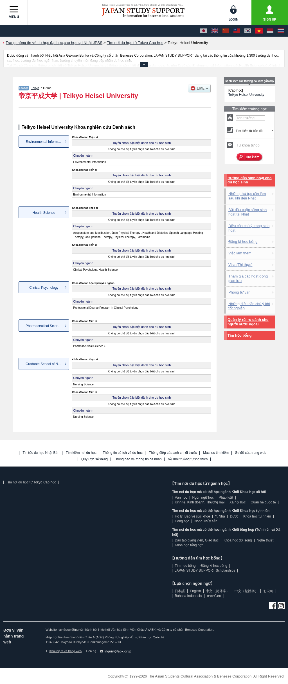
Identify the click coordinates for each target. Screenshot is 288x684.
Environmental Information (45, 142)
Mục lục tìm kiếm (216, 453)
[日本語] (203, 31)
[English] (215, 31)
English (195, 591)
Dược (234, 516)
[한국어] (248, 31)
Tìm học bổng (239, 335)
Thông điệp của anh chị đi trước (173, 453)
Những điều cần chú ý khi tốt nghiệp (249, 306)
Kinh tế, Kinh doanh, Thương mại (199, 502)
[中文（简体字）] (226, 31)
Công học (182, 521)
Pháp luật (226, 497)
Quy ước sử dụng (94, 459)
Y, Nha (220, 516)
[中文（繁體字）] (237, 31)
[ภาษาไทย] (281, 31)
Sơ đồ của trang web (250, 453)
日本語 (180, 591)
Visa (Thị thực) (240, 265)
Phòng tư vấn (239, 292)
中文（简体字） (218, 591)
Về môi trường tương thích (188, 459)
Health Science (44, 213)
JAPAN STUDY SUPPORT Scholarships (205, 570)
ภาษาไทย (214, 596)
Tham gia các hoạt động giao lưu (248, 278)
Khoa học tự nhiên (257, 516)
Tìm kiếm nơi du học (81, 453)
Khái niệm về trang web (64, 651)
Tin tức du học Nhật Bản (41, 453)
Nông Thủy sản (205, 521)
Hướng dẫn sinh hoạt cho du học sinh (250, 180)
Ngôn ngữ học (203, 497)
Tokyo (35, 88)
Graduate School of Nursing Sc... (47, 364)
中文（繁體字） (246, 591)
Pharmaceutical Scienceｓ (45, 326)
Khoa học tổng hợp (189, 545)
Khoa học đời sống (238, 540)
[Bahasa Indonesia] (270, 31)
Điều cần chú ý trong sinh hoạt (248, 228)
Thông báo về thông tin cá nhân (138, 459)
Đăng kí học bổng (242, 241)
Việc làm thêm (239, 253)
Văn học (181, 497)
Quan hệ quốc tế (263, 502)
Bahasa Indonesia (188, 596)
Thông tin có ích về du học (122, 453)
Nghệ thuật (265, 540)
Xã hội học (238, 502)
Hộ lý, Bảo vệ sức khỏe (192, 516)
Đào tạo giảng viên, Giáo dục (197, 540)
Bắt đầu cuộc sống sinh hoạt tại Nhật (247, 212)
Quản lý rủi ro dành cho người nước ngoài (248, 321)
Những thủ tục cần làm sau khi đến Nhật (247, 196)
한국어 (268, 591)
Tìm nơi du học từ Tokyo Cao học (31, 482)
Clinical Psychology (43, 288)
